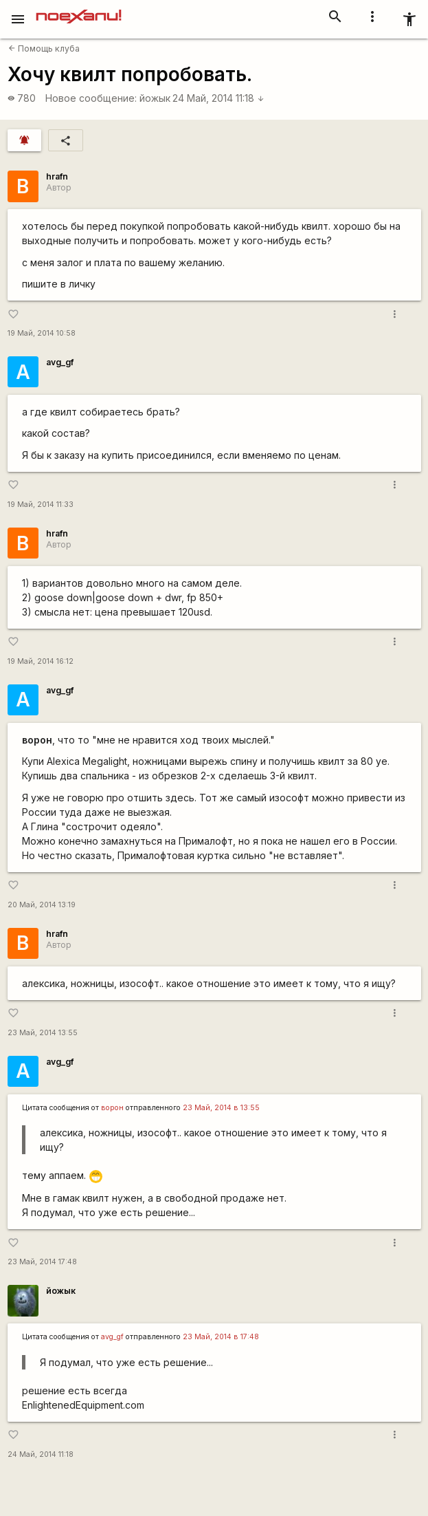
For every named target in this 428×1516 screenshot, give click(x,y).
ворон (112, 1107)
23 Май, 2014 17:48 (42, 1261)
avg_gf (60, 362)
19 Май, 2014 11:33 (41, 504)
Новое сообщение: (91, 98)
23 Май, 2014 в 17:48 (221, 1336)
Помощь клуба (44, 48)
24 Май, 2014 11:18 (218, 98)
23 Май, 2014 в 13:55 (221, 1107)
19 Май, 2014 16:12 (41, 661)
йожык (154, 98)
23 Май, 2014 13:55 (43, 1032)
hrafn (57, 176)
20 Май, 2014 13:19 (42, 904)
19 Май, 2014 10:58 (42, 333)
